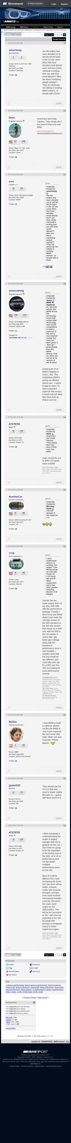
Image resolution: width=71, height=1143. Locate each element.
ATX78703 (14, 424)
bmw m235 (35, 987)
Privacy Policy (15, 1066)
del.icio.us (36, 971)
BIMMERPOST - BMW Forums (53, 1041)
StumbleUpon (14, 971)
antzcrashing (16, 290)
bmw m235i (59, 987)
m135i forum (27, 992)
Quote (58, 103)
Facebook (36, 964)
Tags (7, 981)
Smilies (8, 1019)
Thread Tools (58, 39)
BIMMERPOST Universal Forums (46, 30)
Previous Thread (30, 997)
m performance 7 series (42, 989)
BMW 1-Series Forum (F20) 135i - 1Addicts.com (18, 30)
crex (11, 181)
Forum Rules (10, 1028)
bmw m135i (10, 987)
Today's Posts (48, 27)
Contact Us (35, 1041)
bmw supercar (26, 989)
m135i (19, 992)
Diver (12, 117)
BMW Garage (10, 27)
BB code (9, 1017)
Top (67, 1041)
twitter (11, 964)
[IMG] (8, 1022)
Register (64, 4)
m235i (40, 992)
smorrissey (15, 50)
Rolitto (13, 721)
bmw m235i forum (13, 989)
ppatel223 (14, 785)
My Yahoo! (13, 975)
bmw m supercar (54, 985)
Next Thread (42, 997)
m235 (35, 992)
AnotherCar (15, 496)
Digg (10, 968)
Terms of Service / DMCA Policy (33, 1066)
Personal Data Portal (53, 1066)
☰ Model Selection (35, 4)
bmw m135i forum (23, 987)
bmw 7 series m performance (36, 985)
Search (59, 27)
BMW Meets (24, 27)
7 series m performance (15, 985)
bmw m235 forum (47, 987)
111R (11, 553)
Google (35, 968)
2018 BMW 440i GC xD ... (18, 338)
